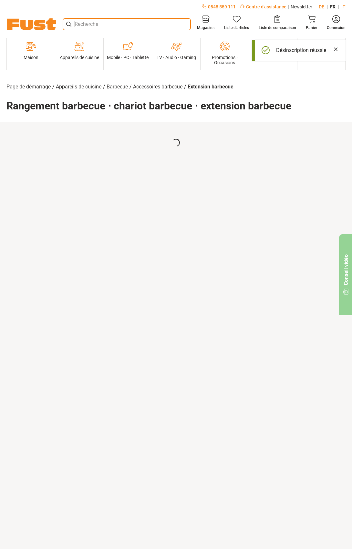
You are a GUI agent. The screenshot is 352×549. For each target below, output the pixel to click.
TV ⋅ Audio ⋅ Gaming (176, 50)
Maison (31, 50)
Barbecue (117, 87)
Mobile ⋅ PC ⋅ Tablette (128, 50)
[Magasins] (205, 22)
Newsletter (301, 6)
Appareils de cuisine (79, 50)
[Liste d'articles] (236, 22)
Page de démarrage (28, 87)
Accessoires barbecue (157, 87)
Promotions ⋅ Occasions (225, 53)
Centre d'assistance (263, 6)
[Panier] (311, 22)
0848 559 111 (219, 6)
